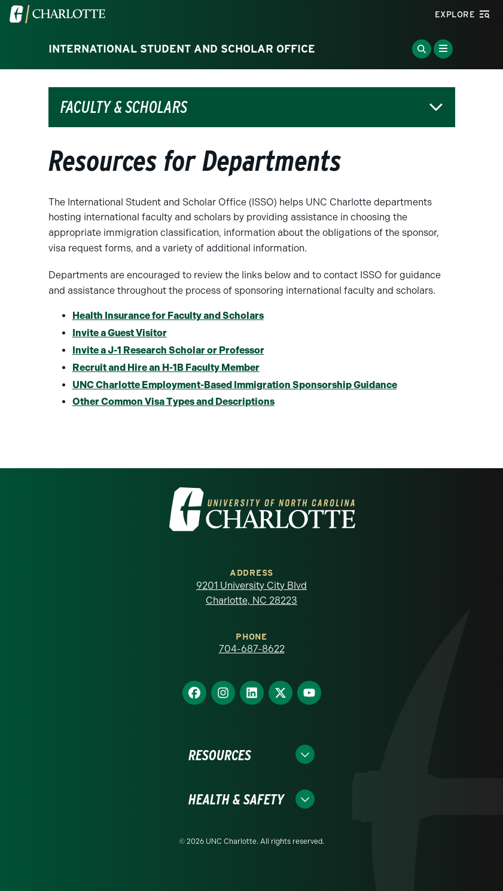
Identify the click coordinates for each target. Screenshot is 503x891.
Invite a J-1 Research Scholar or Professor (168, 350)
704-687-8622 (252, 649)
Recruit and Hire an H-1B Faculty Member (166, 367)
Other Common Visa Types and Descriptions (173, 401)
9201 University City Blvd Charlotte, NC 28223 (251, 593)
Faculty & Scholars (123, 107)
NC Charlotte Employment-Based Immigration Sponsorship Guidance (238, 385)
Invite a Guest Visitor (119, 333)
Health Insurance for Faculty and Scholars (168, 315)
